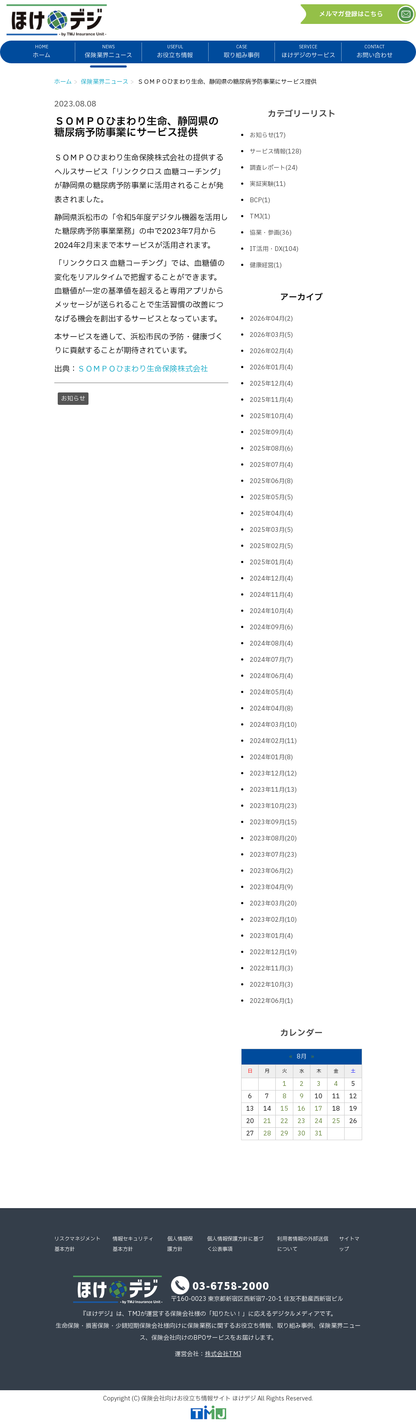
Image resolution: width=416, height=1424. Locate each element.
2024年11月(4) (271, 594)
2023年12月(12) (273, 773)
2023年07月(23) (273, 854)
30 (301, 1133)
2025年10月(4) (271, 416)
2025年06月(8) (271, 481)
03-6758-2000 (230, 1285)
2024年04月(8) (271, 708)
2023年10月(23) (273, 806)
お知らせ (73, 398)
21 (267, 1121)
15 (284, 1108)
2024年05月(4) (271, 692)
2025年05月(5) (271, 497)
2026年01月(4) (271, 367)
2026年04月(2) (271, 318)
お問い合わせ (375, 51)
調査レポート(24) (274, 167)
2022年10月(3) (271, 984)
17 (318, 1108)
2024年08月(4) (271, 643)
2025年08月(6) (271, 448)
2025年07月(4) (271, 464)
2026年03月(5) (271, 334)
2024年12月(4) (271, 578)
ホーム (41, 51)
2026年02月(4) (271, 351)
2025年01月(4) (271, 562)
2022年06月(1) (271, 1001)
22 (284, 1121)
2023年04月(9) (271, 887)
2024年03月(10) (273, 724)
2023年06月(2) (271, 871)
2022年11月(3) (271, 968)
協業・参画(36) (271, 232)
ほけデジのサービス (308, 51)
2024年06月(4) (271, 676)
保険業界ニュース (108, 51)
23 (301, 1121)
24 (318, 1121)
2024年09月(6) (271, 627)
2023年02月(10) (273, 919)
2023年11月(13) (273, 789)
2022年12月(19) (273, 952)
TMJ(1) (260, 216)
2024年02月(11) (273, 741)
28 (267, 1133)
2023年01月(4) (271, 936)
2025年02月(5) (271, 546)
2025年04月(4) (271, 513)
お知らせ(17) (268, 135)
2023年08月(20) (273, 838)
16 (301, 1108)
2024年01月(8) (271, 757)
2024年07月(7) (271, 659)
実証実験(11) (268, 184)
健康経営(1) (266, 265)
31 (318, 1133)
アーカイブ (301, 297)
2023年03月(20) (273, 903)
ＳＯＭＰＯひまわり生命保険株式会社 (142, 369)
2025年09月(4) (271, 432)
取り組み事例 (242, 51)
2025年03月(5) (271, 529)
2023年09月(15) (273, 822)
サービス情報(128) (275, 151)
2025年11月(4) (271, 399)
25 (336, 1121)
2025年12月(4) (271, 383)
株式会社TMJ (223, 1354)
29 (284, 1133)
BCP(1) (260, 200)
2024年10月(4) (271, 611)
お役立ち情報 (175, 51)
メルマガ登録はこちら (351, 14)
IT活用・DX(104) (274, 249)
